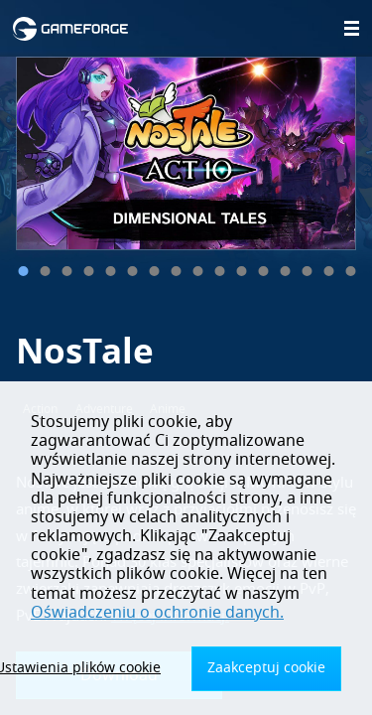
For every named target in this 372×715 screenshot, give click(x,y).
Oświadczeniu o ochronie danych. (157, 613)
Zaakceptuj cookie (266, 667)
